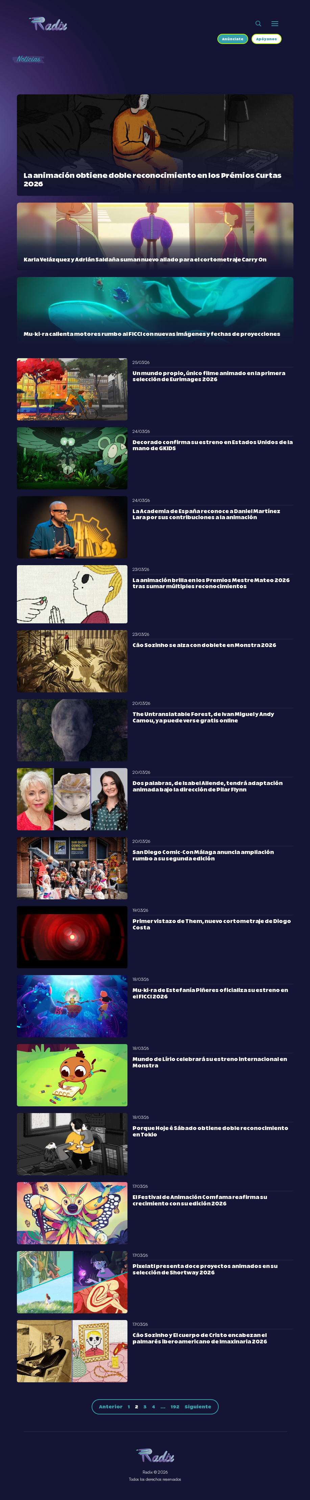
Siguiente (198, 1407)
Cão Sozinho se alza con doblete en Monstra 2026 (204, 645)
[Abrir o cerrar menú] (275, 23)
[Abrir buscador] (258, 23)
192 (175, 1407)
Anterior (111, 1407)
